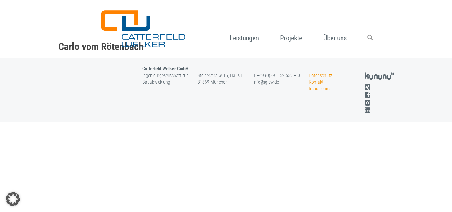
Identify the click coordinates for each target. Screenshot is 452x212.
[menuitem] (255, 26)
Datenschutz (320, 75)
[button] (13, 199)
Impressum (319, 89)
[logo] (142, 26)
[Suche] (380, 26)
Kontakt (316, 82)
